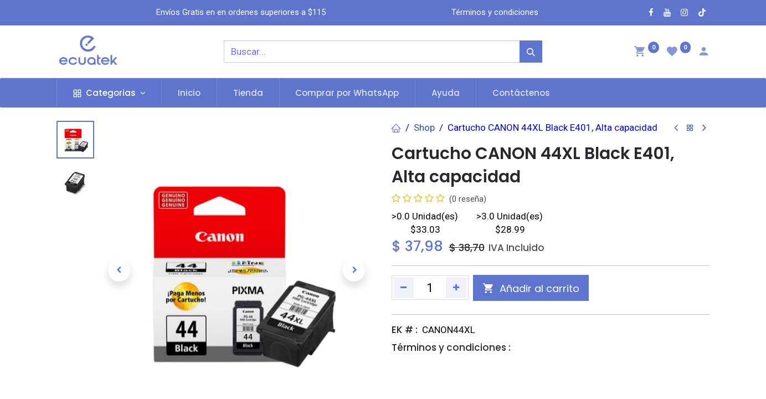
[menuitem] (189, 93)
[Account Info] (703, 53)
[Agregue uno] (456, 288)
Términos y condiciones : (451, 347)
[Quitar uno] (404, 288)
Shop (424, 127)
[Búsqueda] (531, 51)
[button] (119, 270)
